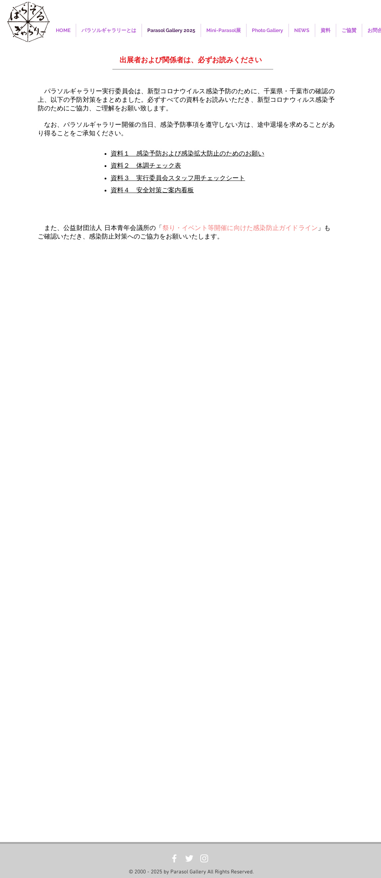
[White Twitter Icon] (189, 858)
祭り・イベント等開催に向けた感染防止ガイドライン (240, 227)
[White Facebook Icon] (174, 858)
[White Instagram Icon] (204, 858)
